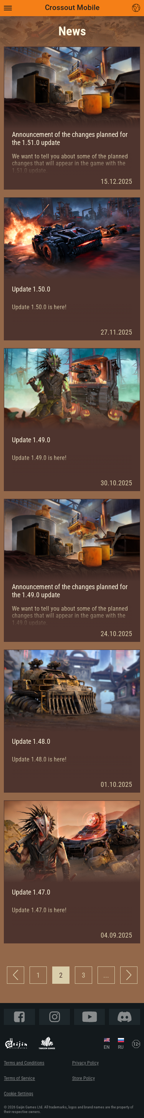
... (106, 975)
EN (107, 1047)
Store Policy (83, 1078)
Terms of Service (19, 1078)
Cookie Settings (18, 1093)
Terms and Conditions (24, 1063)
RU (121, 1047)
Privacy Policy (85, 1063)
